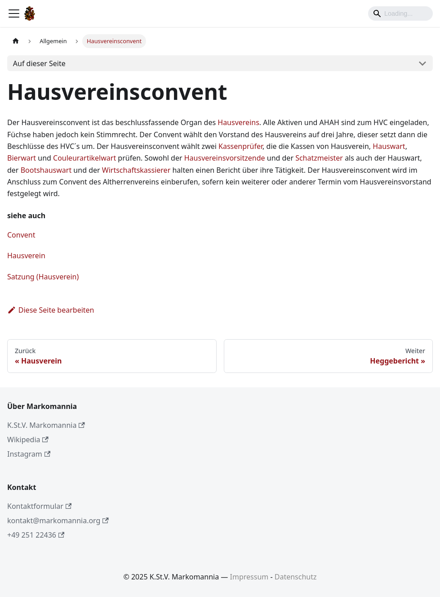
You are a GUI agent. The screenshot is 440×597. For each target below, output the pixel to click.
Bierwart (21, 158)
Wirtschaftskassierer (136, 170)
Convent (21, 235)
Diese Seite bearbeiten (50, 310)
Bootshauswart (46, 170)
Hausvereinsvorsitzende (224, 158)
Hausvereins (238, 122)
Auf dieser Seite (39, 63)
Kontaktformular (39, 506)
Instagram (28, 454)
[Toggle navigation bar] (14, 13)
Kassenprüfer (240, 146)
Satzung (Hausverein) (43, 277)
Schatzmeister (319, 158)
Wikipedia (28, 439)
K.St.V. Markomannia (46, 425)
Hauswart (389, 146)
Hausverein (26, 255)
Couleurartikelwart (84, 158)
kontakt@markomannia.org (58, 520)
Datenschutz (296, 577)
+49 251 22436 (35, 535)
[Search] (400, 13)
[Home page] (15, 41)
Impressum (249, 577)
